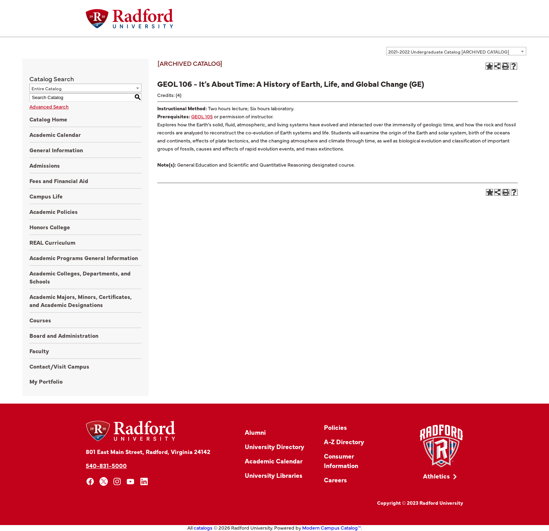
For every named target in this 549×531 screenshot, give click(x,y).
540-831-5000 (106, 465)
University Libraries (274, 475)
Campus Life (46, 196)
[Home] (129, 18)
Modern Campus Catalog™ (331, 527)
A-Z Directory (344, 441)
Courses (40, 320)
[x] (103, 481)
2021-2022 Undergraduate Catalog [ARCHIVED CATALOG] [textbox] (448, 51)
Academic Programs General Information (83, 257)
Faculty (39, 351)
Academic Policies (53, 211)
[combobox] (456, 51)
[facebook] (90, 481)
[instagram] (117, 481)
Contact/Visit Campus (59, 366)
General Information (56, 150)
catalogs (203, 527)
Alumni (255, 432)
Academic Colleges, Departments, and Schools (80, 277)
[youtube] (130, 481)
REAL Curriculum (52, 242)
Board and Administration (63, 335)
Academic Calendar (55, 134)
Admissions (44, 165)
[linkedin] (144, 481)
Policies (335, 427)
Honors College (49, 227)
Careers (335, 479)
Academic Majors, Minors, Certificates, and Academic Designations (80, 300)
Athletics (436, 475)
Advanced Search (49, 106)
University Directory (274, 446)
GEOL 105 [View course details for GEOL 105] (202, 116)
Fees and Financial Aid (58, 180)
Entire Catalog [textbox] (47, 88)
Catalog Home (48, 119)
